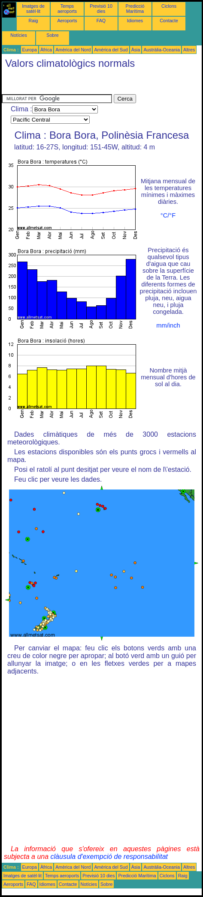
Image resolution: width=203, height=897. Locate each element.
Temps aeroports (67, 8)
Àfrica (46, 49)
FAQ (101, 20)
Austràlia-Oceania (161, 49)
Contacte (169, 20)
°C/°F (168, 215)
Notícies (18, 35)
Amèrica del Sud (110, 49)
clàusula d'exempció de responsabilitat (109, 856)
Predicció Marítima (135, 8)
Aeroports (67, 20)
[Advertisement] (70, 83)
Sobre (52, 35)
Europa (29, 49)
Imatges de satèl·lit (33, 8)
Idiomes (135, 20)
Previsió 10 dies (101, 8)
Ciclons (168, 6)
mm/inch (168, 325)
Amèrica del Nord (73, 49)
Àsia (135, 49)
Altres (189, 49)
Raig (33, 20)
